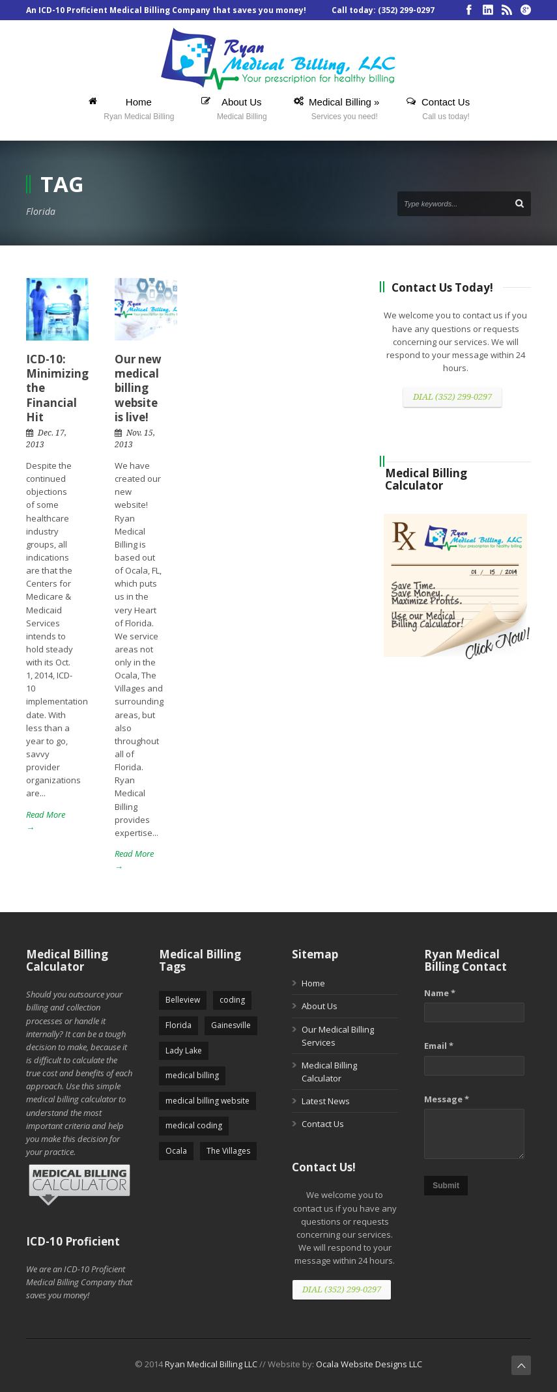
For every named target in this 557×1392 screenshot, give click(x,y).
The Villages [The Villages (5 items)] (228, 1150)
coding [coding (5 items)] (232, 999)
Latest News (326, 1101)
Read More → (45, 821)
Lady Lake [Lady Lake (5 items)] (183, 1050)
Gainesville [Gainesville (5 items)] (231, 1025)
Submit (446, 1185)
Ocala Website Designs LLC (369, 1364)
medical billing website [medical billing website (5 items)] (207, 1100)
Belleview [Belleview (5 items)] (182, 999)
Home (313, 983)
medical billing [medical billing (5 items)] (192, 1075)
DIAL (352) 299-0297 (452, 397)
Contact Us (323, 1124)
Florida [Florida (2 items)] (178, 1025)
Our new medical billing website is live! (138, 388)
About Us (319, 1006)
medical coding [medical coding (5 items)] (193, 1125)
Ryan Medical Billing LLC (211, 1364)
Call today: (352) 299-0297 (383, 10)
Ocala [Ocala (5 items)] (176, 1150)
